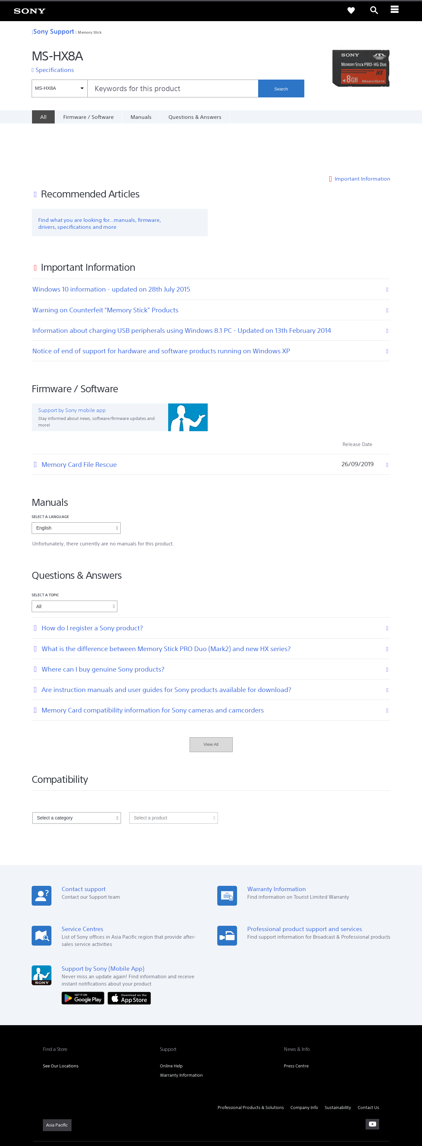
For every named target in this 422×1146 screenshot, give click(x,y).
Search (281, 89)
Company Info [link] (304, 1062)
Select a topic (45, 549)
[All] (43, 116)
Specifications (55, 69)
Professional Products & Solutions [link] (251, 1062)
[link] (29, 10)
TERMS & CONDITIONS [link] (62, 1110)
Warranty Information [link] (181, 1030)
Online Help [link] (171, 1021)
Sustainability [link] (338, 1062)
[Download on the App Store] (129, 952)
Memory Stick (89, 32)
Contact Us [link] (368, 1062)
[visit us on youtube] (372, 1078)
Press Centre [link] (296, 1021)
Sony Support (53, 31)
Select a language (50, 471)
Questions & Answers (195, 117)
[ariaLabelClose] (397, 10)
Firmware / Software (88, 117)
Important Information (362, 133)
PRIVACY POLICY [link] (99, 1110)
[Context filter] (59, 88)
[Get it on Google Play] (85, 952)
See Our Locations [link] (60, 1021)
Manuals (141, 117)
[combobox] (145, 88)
